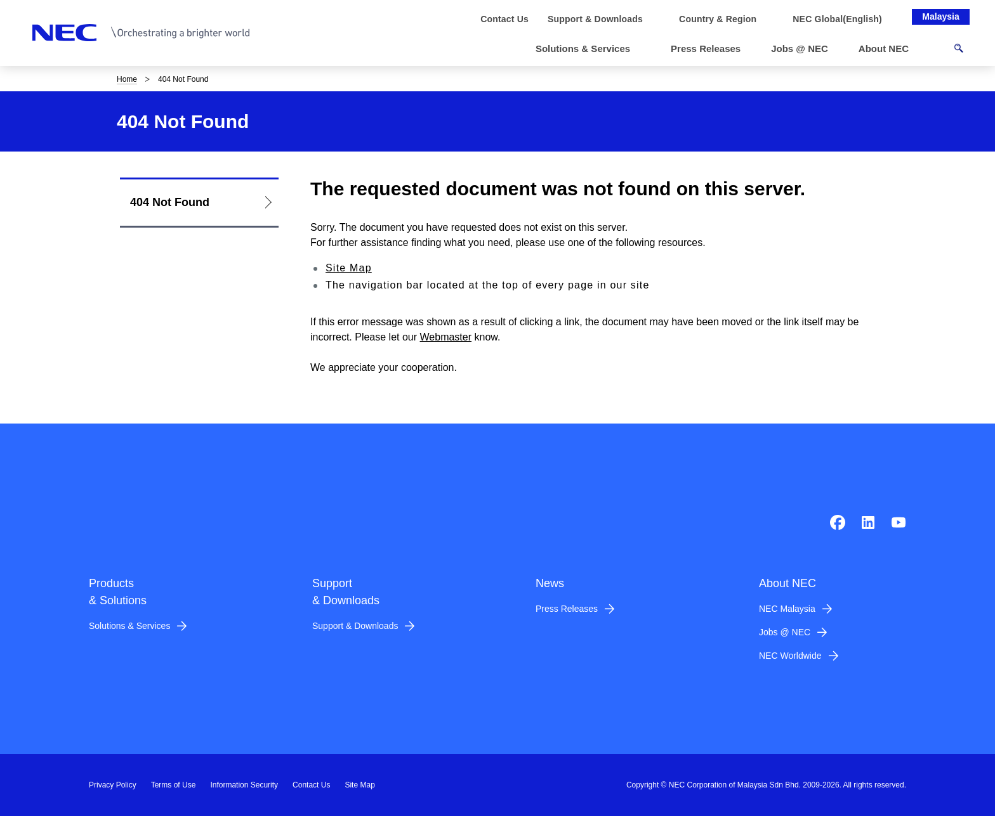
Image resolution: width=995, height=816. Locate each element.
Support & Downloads (355, 626)
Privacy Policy (112, 784)
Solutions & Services (129, 626)
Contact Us (311, 784)
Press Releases (567, 609)
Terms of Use (173, 784)
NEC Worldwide (790, 656)
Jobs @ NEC (784, 632)
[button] (588, 49)
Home (127, 79)
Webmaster (446, 337)
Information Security (244, 784)
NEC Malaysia (787, 609)
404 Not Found (169, 202)
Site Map (349, 267)
